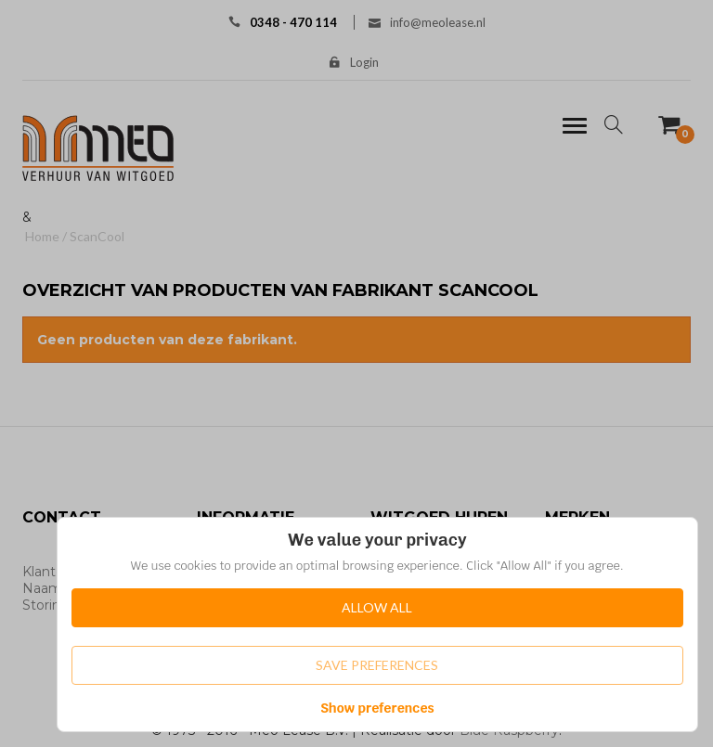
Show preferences (377, 708)
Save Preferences (377, 665)
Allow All (377, 607)
